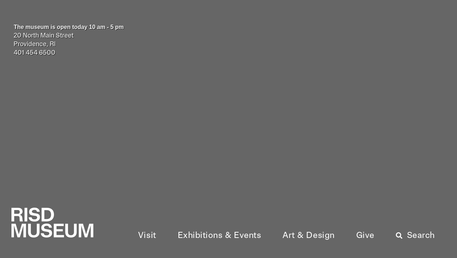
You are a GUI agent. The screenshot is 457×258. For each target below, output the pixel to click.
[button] (147, 236)
